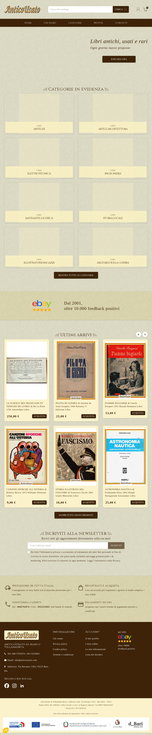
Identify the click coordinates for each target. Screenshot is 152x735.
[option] (76, 426)
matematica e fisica (39, 217)
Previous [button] (138, 334)
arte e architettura (113, 128)
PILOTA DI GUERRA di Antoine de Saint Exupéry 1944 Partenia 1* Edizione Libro (73, 406)
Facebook (6, 688)
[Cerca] (88, 9)
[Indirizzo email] (68, 548)
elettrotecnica (39, 172)
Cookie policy (60, 652)
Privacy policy (60, 646)
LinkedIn (22, 688)
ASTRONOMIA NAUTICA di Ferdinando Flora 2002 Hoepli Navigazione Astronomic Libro (120, 493)
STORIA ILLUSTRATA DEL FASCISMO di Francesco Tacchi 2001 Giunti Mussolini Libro (74, 493)
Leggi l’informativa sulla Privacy (103, 563)
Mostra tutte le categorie (76, 275)
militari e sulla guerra (113, 261)
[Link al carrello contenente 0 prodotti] (145, 9)
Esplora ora (119, 59)
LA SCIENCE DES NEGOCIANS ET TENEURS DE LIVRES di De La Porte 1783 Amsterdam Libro (25, 406)
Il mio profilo (92, 641)
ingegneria (113, 172)
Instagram (14, 688)
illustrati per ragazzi (39, 261)
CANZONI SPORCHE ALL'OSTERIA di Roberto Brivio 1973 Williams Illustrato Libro (26, 493)
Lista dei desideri (94, 657)
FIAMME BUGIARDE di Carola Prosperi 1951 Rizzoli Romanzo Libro (124, 405)
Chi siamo (58, 641)
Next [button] (145, 334)
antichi (39, 128)
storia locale (113, 217)
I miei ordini (91, 646)
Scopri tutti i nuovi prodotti (76, 517)
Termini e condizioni (63, 657)
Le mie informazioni (95, 652)
